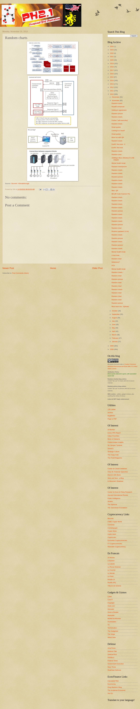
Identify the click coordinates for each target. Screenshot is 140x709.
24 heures (111, 557)
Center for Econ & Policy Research (120, 492)
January (115, 341)
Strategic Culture (113, 452)
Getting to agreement (119, 110)
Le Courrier (111, 570)
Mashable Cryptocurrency (117, 547)
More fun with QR (118, 137)
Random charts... (118, 272)
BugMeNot (111, 416)
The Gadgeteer (113, 631)
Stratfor (110, 501)
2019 (112, 63)
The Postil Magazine (115, 458)
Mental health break (118, 163)
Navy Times (112, 667)
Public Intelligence (114, 498)
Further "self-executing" (120, 120)
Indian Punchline (113, 436)
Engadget (111, 603)
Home (53, 268)
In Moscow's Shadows (115, 481)
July (113, 321)
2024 (112, 46)
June (114, 324)
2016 (112, 74)
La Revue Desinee (114, 567)
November (116, 100)
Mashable (111, 615)
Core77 (110, 600)
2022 (112, 53)
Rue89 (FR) (112, 583)
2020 (112, 60)
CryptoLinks (112, 537)
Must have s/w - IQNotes (120, 306)
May (113, 328)
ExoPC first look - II (118, 144)
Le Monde (111, 573)
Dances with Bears (114, 475)
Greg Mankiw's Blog (115, 687)
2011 (112, 91)
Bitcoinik (111, 518)
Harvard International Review (118, 495)
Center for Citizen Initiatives (117, 469)
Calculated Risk (113, 681)
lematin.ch (111, 579)
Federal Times (113, 661)
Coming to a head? (118, 131)
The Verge (111, 634)
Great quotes (116, 127)
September (116, 314)
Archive (110, 413)
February (115, 338)
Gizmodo (111, 609)
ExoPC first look (117, 148)
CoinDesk (111, 525)
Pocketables (112, 622)
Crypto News (112, 531)
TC (109, 625)
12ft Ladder (112, 409)
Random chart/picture (119, 167)
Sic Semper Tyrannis (115, 445)
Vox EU (110, 693)
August (114, 318)
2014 (112, 80)
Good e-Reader (113, 612)
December (116, 97)
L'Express (111, 561)
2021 (112, 56)
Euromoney (112, 684)
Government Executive (116, 664)
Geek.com (111, 606)
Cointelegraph (112, 528)
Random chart (117, 154)
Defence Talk (112, 651)
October (115, 311)
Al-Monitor (111, 430)
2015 (112, 77)
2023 (112, 50)
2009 (112, 346)
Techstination (112, 628)
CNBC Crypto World (115, 522)
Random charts (117, 103)
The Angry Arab (113, 455)
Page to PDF (112, 419)
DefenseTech (112, 654)
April (113, 331)
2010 (112, 94)
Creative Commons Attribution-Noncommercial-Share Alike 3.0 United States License (122, 366)
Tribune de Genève (114, 586)
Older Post (97, 268)
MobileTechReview (114, 618)
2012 (112, 87)
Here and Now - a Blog (116, 478)
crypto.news (112, 534)
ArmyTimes (112, 648)
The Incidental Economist (116, 690)
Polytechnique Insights (115, 442)
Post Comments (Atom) (20, 273)
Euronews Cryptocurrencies (117, 540)
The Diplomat (112, 504)
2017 (112, 70)
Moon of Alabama (114, 439)
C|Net (110, 596)
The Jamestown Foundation (117, 508)
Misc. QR (115, 190)
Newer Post (8, 268)
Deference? (116, 262)
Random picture (117, 113)
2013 (112, 84)
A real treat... (116, 255)
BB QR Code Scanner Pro (121, 194)
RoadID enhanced (118, 107)
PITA (113, 265)
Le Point (110, 576)
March (114, 335)
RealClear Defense (114, 670)
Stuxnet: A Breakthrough (20, 183)
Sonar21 (111, 448)
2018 (112, 67)
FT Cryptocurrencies (115, 544)
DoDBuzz (111, 657)
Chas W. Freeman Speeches (118, 472)
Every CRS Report (114, 433)
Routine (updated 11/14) (120, 231)
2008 (112, 349)
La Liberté (111, 564)
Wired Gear (112, 637)
